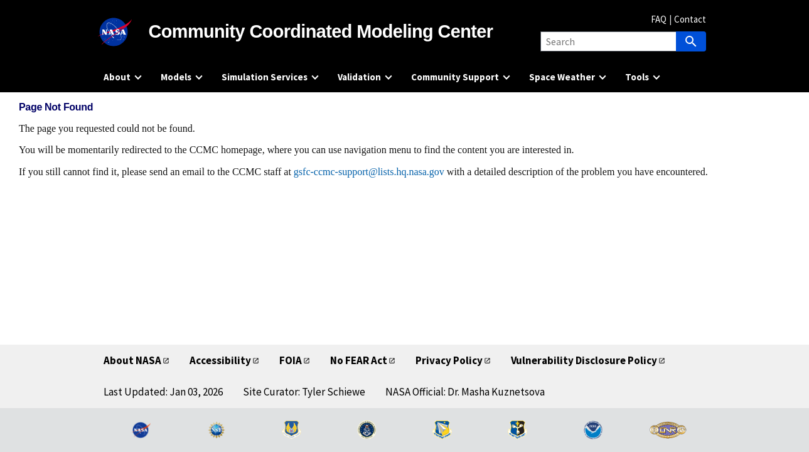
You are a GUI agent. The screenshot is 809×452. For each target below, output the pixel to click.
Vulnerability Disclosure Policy (584, 360)
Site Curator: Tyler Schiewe (304, 392)
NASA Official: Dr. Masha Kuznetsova (465, 392)
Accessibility (220, 360)
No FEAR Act (358, 360)
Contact (690, 19)
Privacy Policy (449, 360)
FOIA (290, 360)
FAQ (659, 19)
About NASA (132, 360)
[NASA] (126, 32)
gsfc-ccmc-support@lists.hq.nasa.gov (369, 171)
